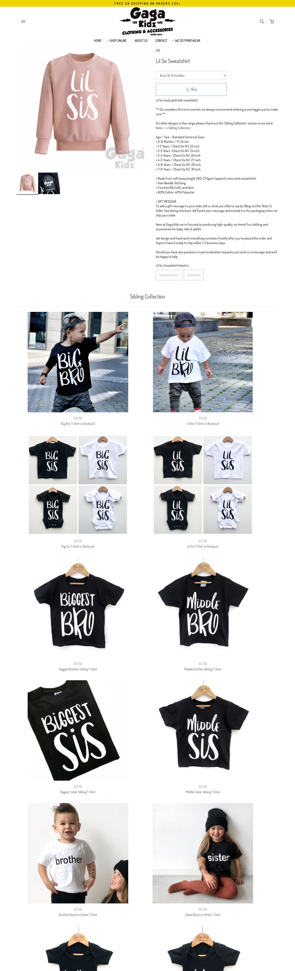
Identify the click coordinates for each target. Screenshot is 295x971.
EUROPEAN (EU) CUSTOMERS (189, 864)
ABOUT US (141, 43)
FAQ (110, 864)
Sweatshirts (194, 275)
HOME (98, 43)
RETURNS (127, 864)
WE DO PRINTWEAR (187, 43)
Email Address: (124, 886)
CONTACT (161, 43)
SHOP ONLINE (118, 43)
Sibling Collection (179, 128)
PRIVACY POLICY (152, 864)
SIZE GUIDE (93, 864)
